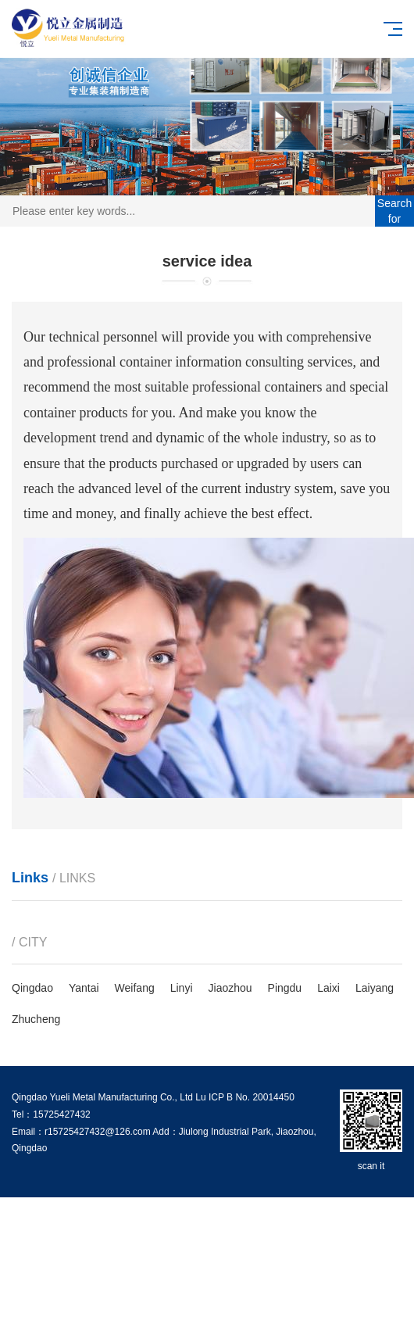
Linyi (181, 988)
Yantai (84, 988)
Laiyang (374, 988)
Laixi (328, 988)
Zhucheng (36, 1019)
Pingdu (285, 988)
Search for (394, 211)
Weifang (135, 988)
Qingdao (32, 988)
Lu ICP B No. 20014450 (244, 1097)
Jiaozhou (230, 988)
